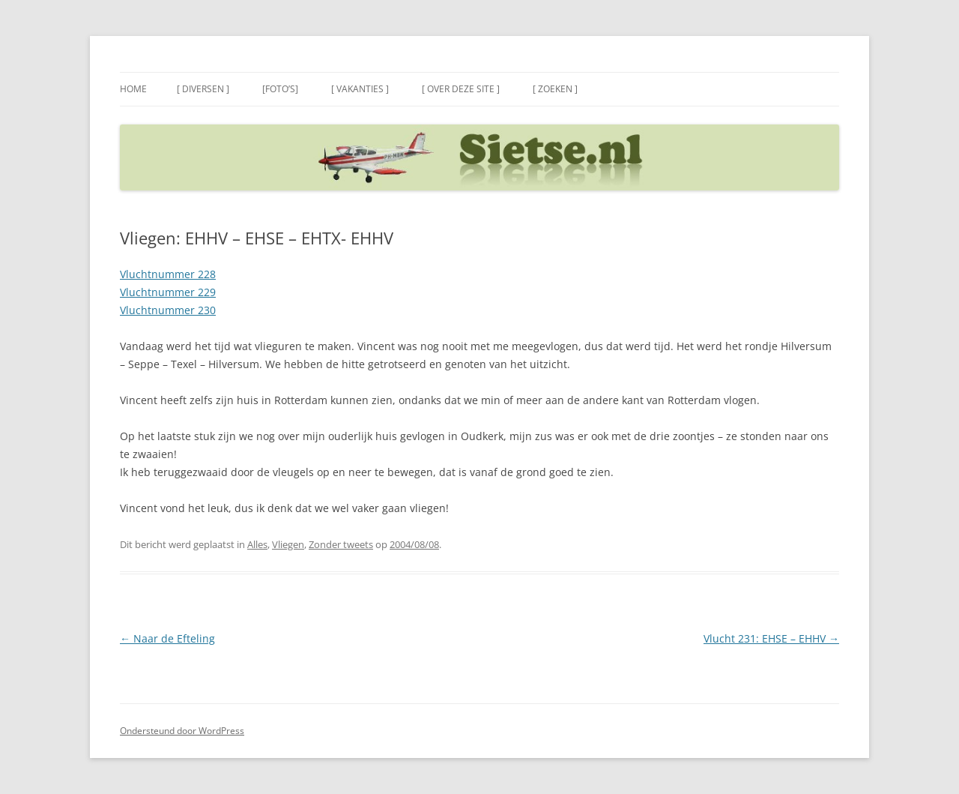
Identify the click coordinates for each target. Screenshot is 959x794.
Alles (257, 544)
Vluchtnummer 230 (168, 310)
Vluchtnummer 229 (168, 292)
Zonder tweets (341, 544)
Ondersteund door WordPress (182, 730)
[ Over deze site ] (461, 88)
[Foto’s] (280, 88)
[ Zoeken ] (555, 88)
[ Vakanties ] (360, 88)
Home (133, 88)
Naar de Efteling (167, 638)
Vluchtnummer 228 (168, 274)
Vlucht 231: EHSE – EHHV (771, 638)
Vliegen (288, 544)
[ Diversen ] (203, 88)
